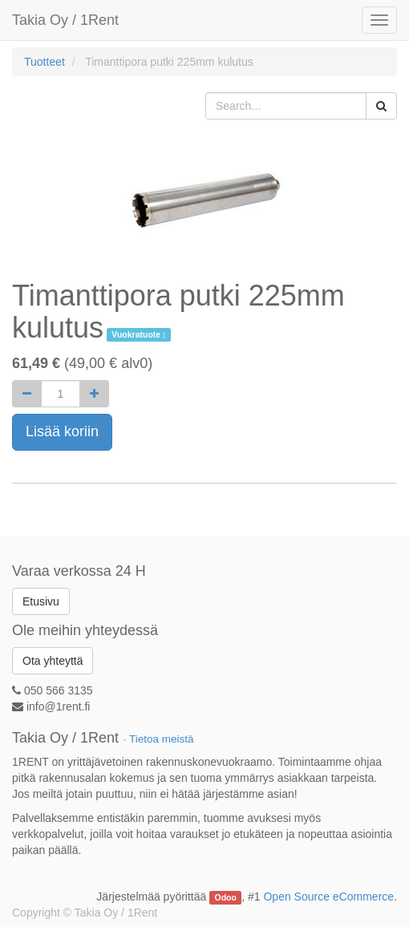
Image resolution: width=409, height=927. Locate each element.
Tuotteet (44, 61)
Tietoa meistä (161, 739)
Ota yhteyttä (52, 660)
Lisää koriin (62, 431)
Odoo (226, 897)
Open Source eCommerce (328, 896)
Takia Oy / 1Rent (65, 20)
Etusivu (40, 601)
